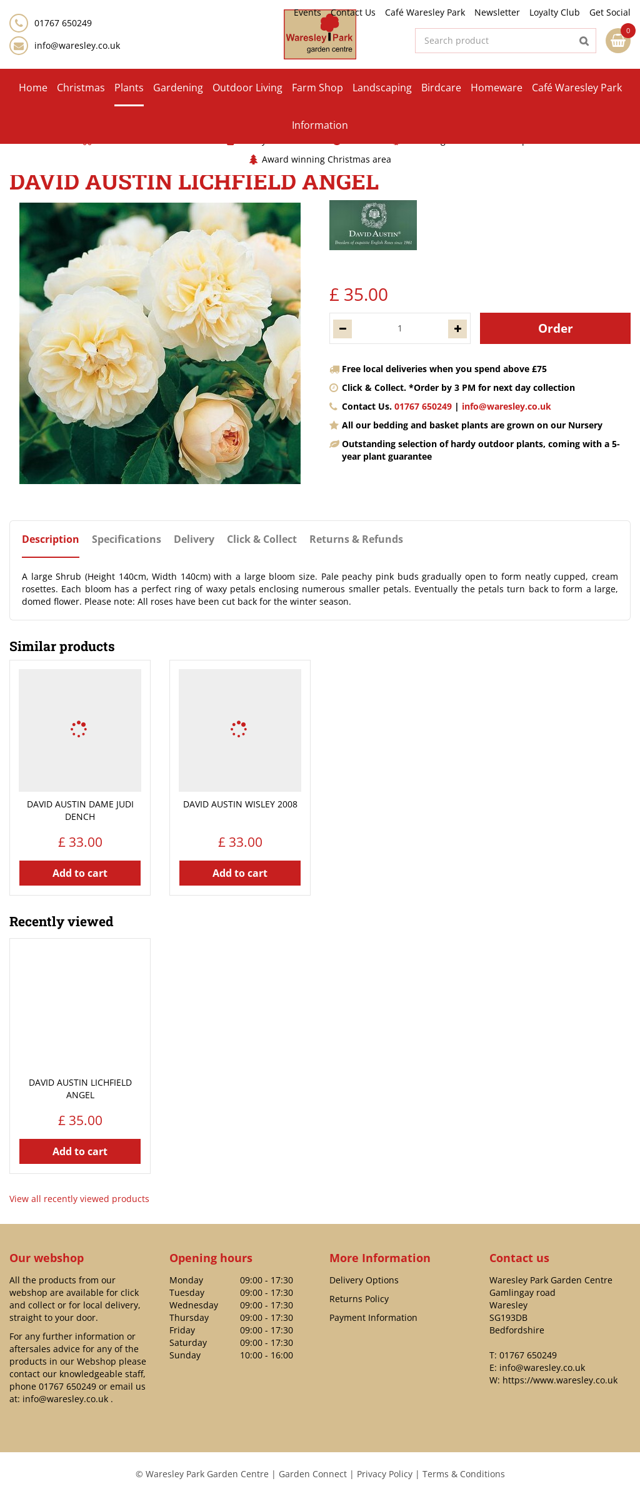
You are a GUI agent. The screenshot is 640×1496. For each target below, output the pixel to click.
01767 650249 (423, 406)
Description (50, 539)
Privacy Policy (384, 1474)
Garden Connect (313, 1474)
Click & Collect (262, 539)
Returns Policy (359, 1299)
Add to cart (80, 873)
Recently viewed (61, 921)
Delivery (194, 539)
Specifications (126, 539)
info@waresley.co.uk (77, 45)
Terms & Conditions (463, 1474)
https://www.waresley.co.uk (560, 1380)
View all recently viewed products (79, 1199)
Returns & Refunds (356, 539)
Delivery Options (364, 1280)
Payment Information (373, 1317)
